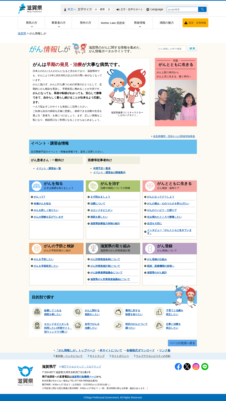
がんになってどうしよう (160, 196)
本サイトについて (111, 350)
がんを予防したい (43, 259)
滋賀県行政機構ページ (84, 376)
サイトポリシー (120, 356)
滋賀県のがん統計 (157, 272)
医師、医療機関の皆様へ (160, 266)
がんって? (39, 196)
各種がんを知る (42, 203)
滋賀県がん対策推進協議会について (110, 279)
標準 (102, 9)
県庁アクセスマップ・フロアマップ (81, 366)
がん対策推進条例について (105, 259)
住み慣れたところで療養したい (164, 217)
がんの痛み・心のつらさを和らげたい (168, 203)
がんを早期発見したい (46, 266)
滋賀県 (22, 33)
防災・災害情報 (197, 22)
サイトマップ (97, 356)
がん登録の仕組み (157, 259)
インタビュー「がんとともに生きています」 (169, 232)
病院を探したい (99, 217)
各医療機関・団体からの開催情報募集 (174, 136)
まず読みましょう (100, 196)
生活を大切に (154, 223)
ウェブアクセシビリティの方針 (153, 356)
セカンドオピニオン (101, 210)
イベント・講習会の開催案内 (109, 172)
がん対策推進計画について (105, 266)
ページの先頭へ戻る (182, 343)
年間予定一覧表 (102, 168)
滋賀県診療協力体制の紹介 (105, 223)
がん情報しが (37, 33)
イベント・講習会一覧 (48, 168)
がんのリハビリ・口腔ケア (162, 210)
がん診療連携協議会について (106, 272)
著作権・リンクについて (69, 356)
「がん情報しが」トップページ (75, 350)
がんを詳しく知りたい (46, 210)
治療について (97, 203)
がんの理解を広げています (48, 217)
